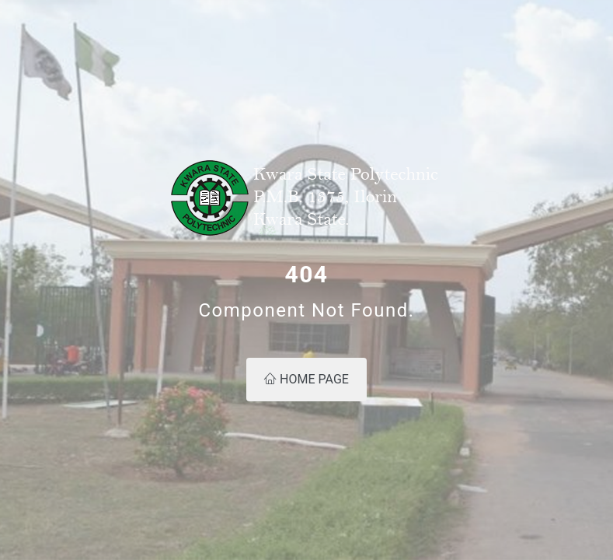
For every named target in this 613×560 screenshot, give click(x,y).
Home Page (306, 379)
